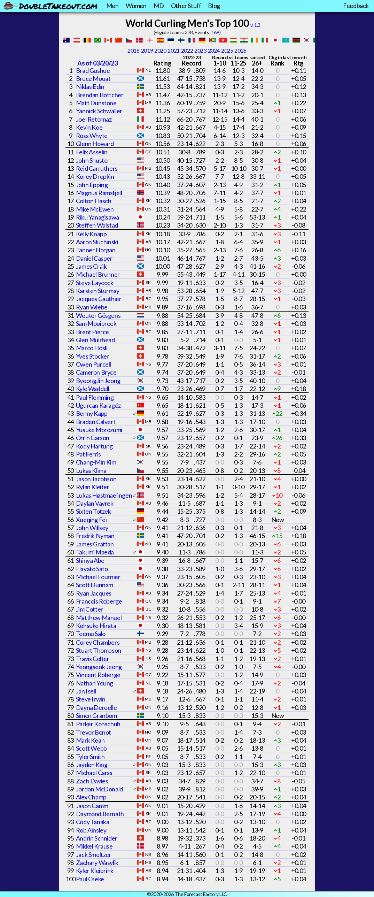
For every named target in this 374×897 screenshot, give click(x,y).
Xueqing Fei (91, 519)
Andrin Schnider (96, 838)
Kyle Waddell (92, 388)
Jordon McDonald (99, 789)
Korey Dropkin (95, 176)
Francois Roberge (99, 601)
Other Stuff (186, 5)
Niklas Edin (90, 86)
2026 (240, 50)
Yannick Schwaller (99, 111)
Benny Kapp (92, 413)
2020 (160, 50)
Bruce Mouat (93, 78)
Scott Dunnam (94, 585)
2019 (147, 50)
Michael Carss (94, 772)
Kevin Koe (89, 127)
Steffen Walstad (97, 225)
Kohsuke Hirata (96, 625)
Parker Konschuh (98, 724)
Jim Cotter (89, 609)
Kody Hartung (94, 446)
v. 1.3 (255, 25)
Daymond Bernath (100, 814)
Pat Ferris (88, 454)
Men (112, 5)
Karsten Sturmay (97, 290)
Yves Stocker (92, 356)
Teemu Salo (91, 633)
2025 (227, 50)
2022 (187, 50)
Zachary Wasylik (97, 862)
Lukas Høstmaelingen (104, 495)
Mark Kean (90, 740)
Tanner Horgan (96, 250)
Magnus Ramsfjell (99, 193)
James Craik (91, 266)
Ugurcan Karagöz (98, 405)
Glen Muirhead (95, 340)
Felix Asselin (92, 152)
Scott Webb (91, 748)
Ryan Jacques (93, 593)
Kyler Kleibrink (95, 870)
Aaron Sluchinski (97, 242)
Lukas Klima (91, 470)
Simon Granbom (96, 715)
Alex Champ (91, 797)
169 (215, 32)
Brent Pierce (92, 332)
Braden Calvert (95, 422)
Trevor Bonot (93, 732)
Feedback (356, 5)
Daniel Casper (94, 258)
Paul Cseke (90, 879)
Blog (214, 5)
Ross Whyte (92, 135)
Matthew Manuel (99, 617)
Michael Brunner (98, 274)
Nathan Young (94, 683)
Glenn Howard (95, 143)
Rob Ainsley (91, 830)
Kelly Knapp (91, 234)
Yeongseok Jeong (99, 666)
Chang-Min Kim (96, 462)
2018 (133, 50)
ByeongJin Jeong (98, 380)
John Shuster (93, 160)
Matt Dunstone (96, 103)
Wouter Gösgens (98, 315)
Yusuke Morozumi (99, 430)
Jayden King (92, 764)
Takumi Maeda (95, 552)
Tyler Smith (90, 756)
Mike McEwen (95, 209)
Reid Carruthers (97, 168)
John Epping (92, 185)
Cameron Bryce (96, 372)
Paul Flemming (95, 397)
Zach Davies (92, 781)
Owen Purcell (93, 364)
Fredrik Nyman (95, 535)
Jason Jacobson (96, 479)
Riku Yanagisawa (97, 217)
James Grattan (95, 544)
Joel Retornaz (94, 119)
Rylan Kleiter (92, 487)
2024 (214, 50)
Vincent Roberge (98, 674)
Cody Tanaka (92, 822)
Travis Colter (92, 658)
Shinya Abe (90, 560)
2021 (173, 50)
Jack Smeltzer (93, 854)
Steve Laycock (95, 282)
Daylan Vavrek (95, 503)
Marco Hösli (92, 348)
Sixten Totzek (93, 511)
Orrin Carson (92, 438)
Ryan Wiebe (92, 307)
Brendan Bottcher (100, 95)
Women (136, 5)
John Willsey (92, 527)
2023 (200, 50)
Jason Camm (92, 806)
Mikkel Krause (94, 846)
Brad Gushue (93, 70)
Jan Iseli (86, 691)
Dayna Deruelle (96, 707)
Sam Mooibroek (96, 323)
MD (159, 5)
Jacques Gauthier (99, 298)
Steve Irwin (91, 699)
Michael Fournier (98, 577)
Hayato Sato (92, 569)
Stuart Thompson (98, 650)
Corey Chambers (97, 642)
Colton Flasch (93, 201)
